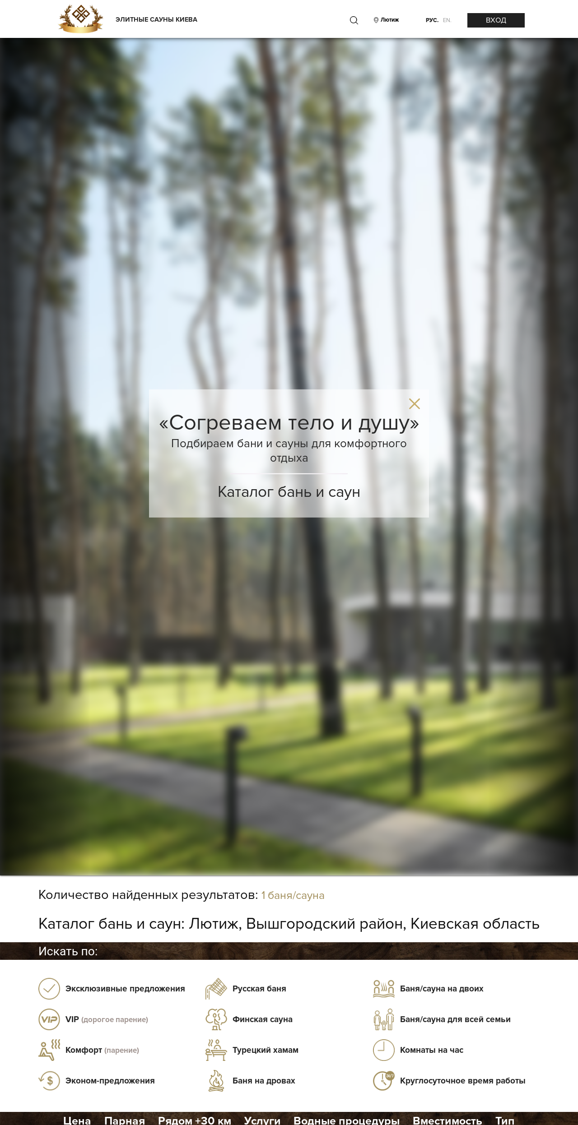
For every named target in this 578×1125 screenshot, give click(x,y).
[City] (388, 20)
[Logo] (80, 19)
